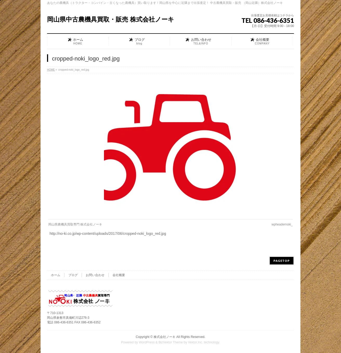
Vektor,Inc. (195, 342)
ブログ (73, 275)
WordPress (147, 342)
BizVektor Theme (171, 342)
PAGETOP (281, 260)
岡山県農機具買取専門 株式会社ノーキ (75, 224)
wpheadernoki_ (282, 224)
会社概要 (119, 275)
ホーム (55, 275)
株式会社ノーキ (164, 337)
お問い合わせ (95, 275)
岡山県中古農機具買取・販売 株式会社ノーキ (110, 19)
